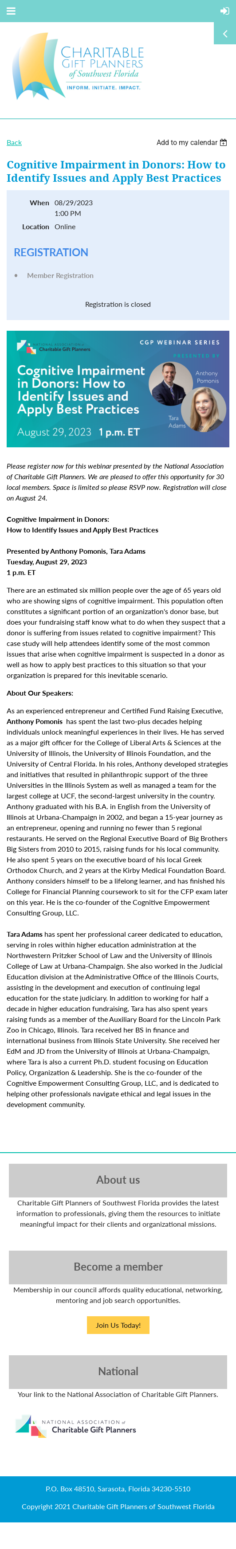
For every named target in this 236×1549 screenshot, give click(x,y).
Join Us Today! (118, 1325)
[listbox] (193, 142)
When (39, 202)
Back (14, 142)
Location (35, 226)
